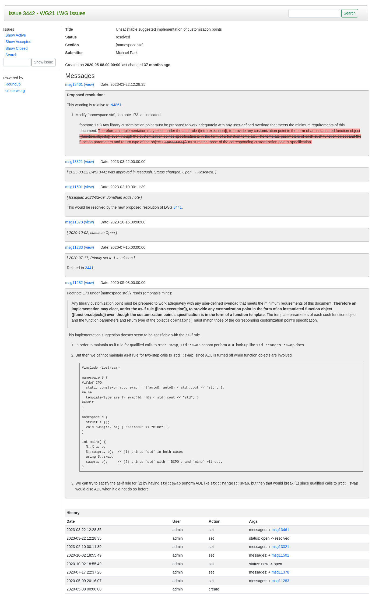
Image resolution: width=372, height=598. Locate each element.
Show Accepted (18, 42)
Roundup (13, 84)
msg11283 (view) (79, 247)
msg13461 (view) (79, 84)
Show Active (15, 35)
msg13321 (280, 546)
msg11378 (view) (79, 222)
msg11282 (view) (79, 282)
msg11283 (280, 581)
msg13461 (280, 530)
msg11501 (280, 555)
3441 (177, 207)
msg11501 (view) (79, 187)
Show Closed (16, 48)
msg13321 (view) (79, 161)
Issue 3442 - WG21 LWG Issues (47, 13)
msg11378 (280, 572)
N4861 (115, 105)
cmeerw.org (15, 90)
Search (11, 55)
